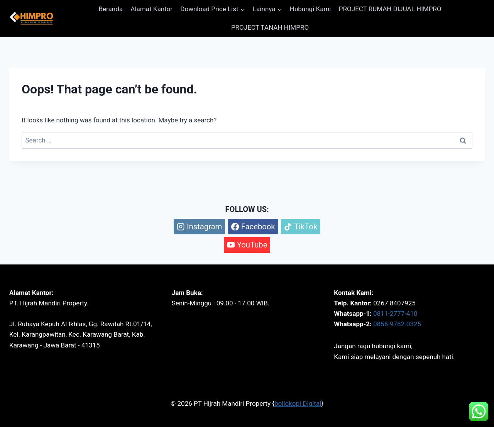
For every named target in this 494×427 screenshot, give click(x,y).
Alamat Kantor (151, 9)
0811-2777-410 (395, 313)
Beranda (110, 9)
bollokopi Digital (297, 403)
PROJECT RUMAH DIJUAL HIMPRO (390, 9)
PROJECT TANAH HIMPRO (270, 27)
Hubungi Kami (310, 9)
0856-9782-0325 (397, 324)
